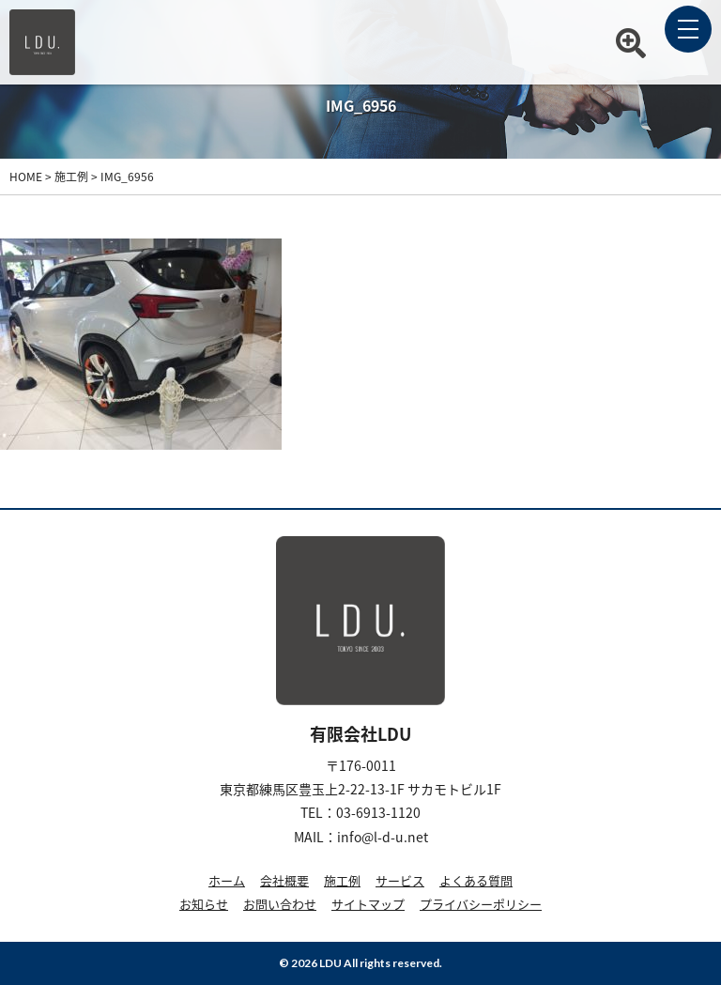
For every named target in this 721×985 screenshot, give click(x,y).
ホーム (226, 880)
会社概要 (284, 880)
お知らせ (203, 904)
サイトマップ (368, 904)
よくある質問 (476, 880)
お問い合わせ (279, 904)
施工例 (342, 880)
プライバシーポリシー (481, 904)
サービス (400, 880)
